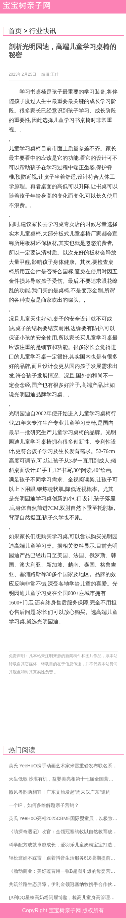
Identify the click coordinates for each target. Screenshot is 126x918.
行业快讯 (42, 30)
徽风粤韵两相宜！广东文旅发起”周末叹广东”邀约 (60, 826)
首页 (15, 30)
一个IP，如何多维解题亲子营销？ (44, 839)
